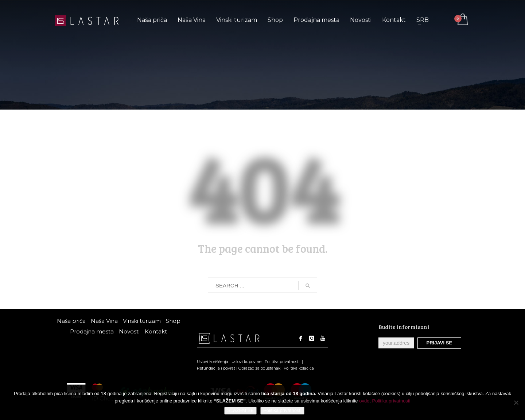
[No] (516, 402)
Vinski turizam (142, 320)
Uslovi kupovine (246, 361)
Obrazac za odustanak (259, 368)
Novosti (129, 331)
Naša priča (71, 320)
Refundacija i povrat (216, 368)
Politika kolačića (299, 368)
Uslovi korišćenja (212, 361)
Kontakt (156, 331)
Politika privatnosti (283, 361)
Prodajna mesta (92, 331)
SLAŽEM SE (240, 410)
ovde (364, 401)
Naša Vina (104, 320)
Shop (173, 320)
